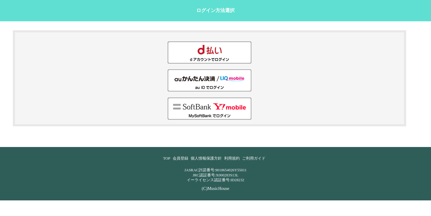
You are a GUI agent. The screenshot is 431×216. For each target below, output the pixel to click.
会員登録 (180, 158)
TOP (166, 158)
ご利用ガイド (253, 158)
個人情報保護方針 (206, 158)
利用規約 (232, 158)
